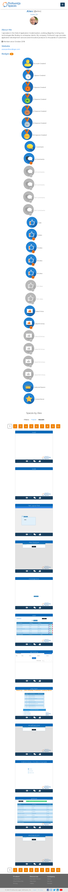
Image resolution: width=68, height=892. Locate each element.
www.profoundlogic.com (11, 49)
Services (49, 881)
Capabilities (16, 879)
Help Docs (33, 881)
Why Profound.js (18, 881)
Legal (35, 890)
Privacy (40, 890)
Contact (49, 883)
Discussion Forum (35, 879)
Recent (41, 420)
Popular (33, 419)
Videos (32, 883)
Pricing (15, 883)
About (49, 879)
